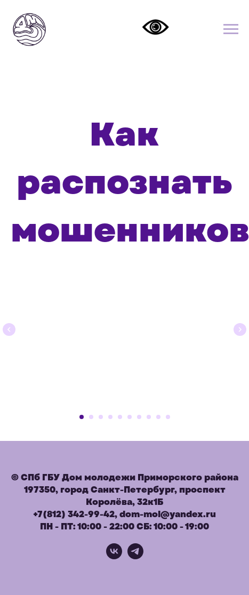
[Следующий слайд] (240, 327)
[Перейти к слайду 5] (120, 417)
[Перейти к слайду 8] (149, 417)
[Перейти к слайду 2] (91, 417)
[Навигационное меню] (230, 29)
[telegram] (135, 556)
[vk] (114, 556)
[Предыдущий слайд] (9, 327)
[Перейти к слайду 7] (139, 417)
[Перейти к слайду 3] (101, 417)
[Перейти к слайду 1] (81, 417)
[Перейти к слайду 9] (158, 417)
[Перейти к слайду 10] (168, 417)
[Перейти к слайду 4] (110, 417)
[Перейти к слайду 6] (129, 417)
